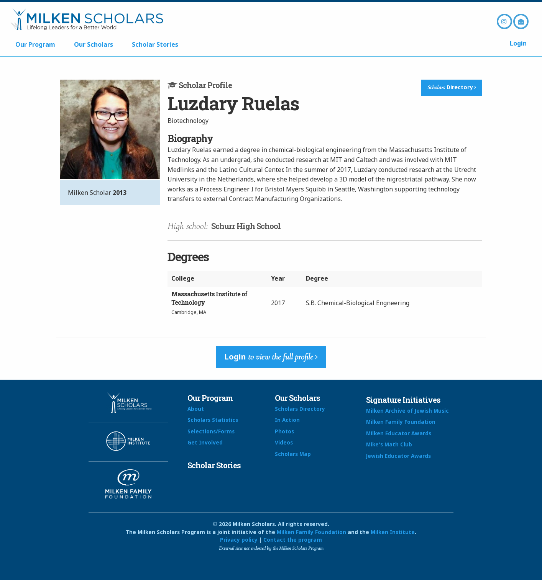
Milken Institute (393, 532)
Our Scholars (93, 44)
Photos (284, 431)
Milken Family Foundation (400, 421)
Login (518, 43)
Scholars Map (293, 453)
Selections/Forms (211, 431)
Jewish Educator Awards (398, 455)
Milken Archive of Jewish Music (407, 410)
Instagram (504, 21)
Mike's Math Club (389, 444)
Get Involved (205, 442)
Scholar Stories (155, 44)
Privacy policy (239, 539)
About (195, 408)
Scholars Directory (300, 408)
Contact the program (292, 539)
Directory (451, 87)
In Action (287, 419)
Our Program (35, 44)
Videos (284, 442)
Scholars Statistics (212, 419)
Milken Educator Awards (398, 433)
